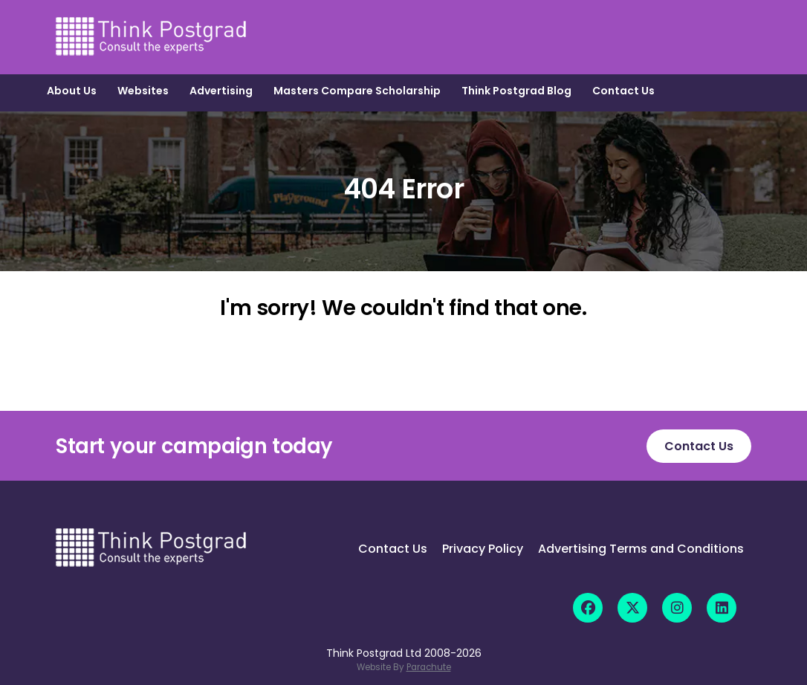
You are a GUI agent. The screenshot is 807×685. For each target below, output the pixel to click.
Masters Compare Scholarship (357, 90)
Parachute (428, 667)
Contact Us (623, 90)
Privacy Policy (482, 548)
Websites (143, 90)
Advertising (221, 90)
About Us (72, 90)
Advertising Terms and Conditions (641, 548)
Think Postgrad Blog (516, 90)
